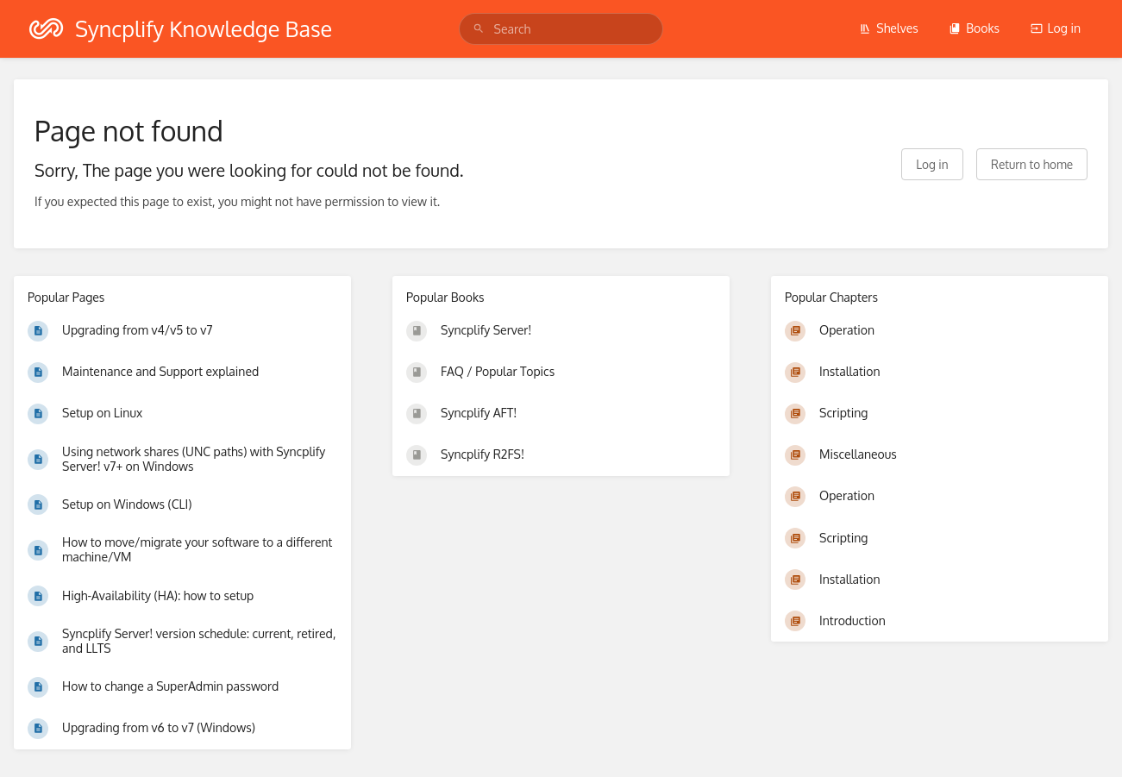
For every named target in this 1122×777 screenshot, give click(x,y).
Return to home (1032, 164)
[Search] (479, 29)
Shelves (888, 28)
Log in (1056, 28)
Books (974, 28)
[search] (561, 29)
